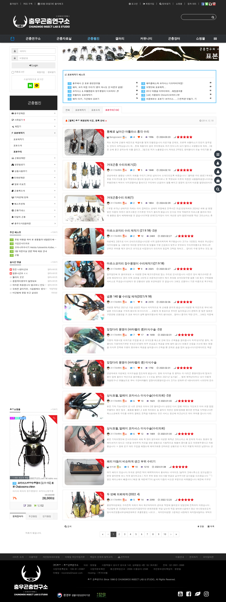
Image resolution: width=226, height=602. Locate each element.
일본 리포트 (19, 184)
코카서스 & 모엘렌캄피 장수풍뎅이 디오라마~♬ (103, 91)
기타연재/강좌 (20, 197)
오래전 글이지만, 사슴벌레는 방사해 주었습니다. (33, 289)
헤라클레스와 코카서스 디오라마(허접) (176, 83)
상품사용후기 (19, 171)
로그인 (133, 3)
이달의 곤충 (19, 216)
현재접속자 (18, 516)
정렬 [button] (201, 526)
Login (33, 65)
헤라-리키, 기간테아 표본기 (103, 99)
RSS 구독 (27, 3)
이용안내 (180, 556)
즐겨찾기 (14, 3)
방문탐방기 (18, 164)
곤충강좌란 (18, 157)
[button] (68, 526)
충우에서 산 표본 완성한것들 (103, 83)
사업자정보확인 (97, 568)
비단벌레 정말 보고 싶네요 (33, 293)
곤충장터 (174, 38)
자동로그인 (18, 72)
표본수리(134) (112, 109)
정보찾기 (165, 3)
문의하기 (193, 556)
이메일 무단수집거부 (75, 556)
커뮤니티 (146, 38)
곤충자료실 (64, 38)
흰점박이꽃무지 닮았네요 (33, 281)
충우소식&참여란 (21, 223)
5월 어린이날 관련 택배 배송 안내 (28, 251)
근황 (14, 255)
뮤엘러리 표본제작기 (103, 95)
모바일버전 (208, 556)
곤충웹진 (93, 38)
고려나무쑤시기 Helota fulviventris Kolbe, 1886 (33, 247)
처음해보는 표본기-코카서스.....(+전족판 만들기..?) (176, 99)
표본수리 (17, 151)
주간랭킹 (33, 516)
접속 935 (192, 3)
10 (165, 534)
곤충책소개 (18, 190)
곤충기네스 (18, 210)
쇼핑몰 (179, 3)
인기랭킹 (47, 516)
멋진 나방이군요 (33, 269)
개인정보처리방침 (51, 556)
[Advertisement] (33, 351)
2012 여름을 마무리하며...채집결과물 (176, 91)
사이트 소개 (18, 556)
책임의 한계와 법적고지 (101, 556)
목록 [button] (211, 526)
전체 (68, 109)
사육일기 (18, 119)
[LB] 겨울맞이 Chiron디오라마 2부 (176, 95)
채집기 (16, 126)
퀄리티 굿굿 (33, 277)
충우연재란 (18, 113)
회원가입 (148, 3)
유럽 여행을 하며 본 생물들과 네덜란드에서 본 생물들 (33, 239)
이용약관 (33, 556)
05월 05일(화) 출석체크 (50, 3)
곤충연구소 (33, 38)
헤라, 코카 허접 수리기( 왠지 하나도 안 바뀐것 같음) (103, 87)
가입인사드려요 (19, 243)
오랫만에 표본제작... (176, 87)
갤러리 (119, 38)
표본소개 (95, 109)
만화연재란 (18, 177)
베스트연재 (18, 203)
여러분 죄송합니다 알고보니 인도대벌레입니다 (33, 285)
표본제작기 (80, 109)
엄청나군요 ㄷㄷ (33, 273)
